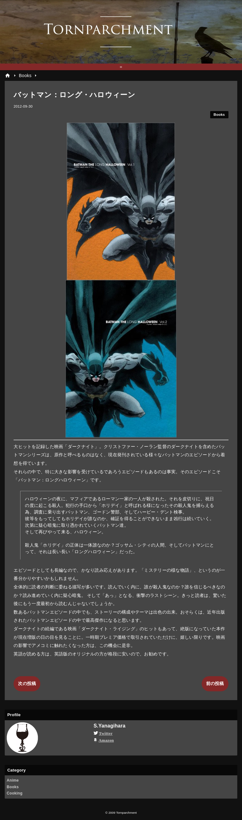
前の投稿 (215, 683)
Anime (13, 780)
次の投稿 (27, 683)
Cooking (14, 793)
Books (219, 114)
